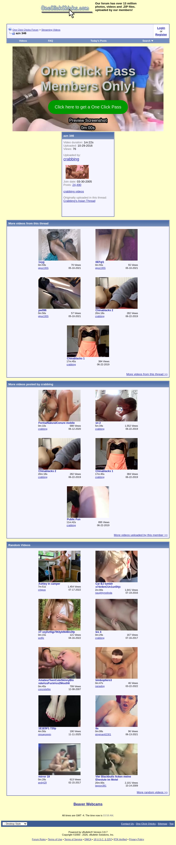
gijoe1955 (43, 268)
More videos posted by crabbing (30, 384)
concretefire (44, 689)
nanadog (99, 686)
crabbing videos (73, 191)
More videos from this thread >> (147, 374)
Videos (23, 40)
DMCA (88, 839)
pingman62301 (103, 734)
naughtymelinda (103, 592)
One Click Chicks (146, 823)
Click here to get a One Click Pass (88, 107)
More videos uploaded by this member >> (141, 535)
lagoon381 (100, 785)
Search (148, 40)
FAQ (50, 40)
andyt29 (42, 782)
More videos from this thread (28, 223)
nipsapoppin (44, 734)
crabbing (99, 316)
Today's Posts (99, 40)
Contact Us (127, 823)
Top (171, 823)
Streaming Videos (50, 29)
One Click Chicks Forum (26, 29)
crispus (42, 589)
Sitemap (162, 823)
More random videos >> (152, 792)
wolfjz (41, 638)
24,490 (76, 184)
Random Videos (19, 545)
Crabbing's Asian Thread (79, 200)
